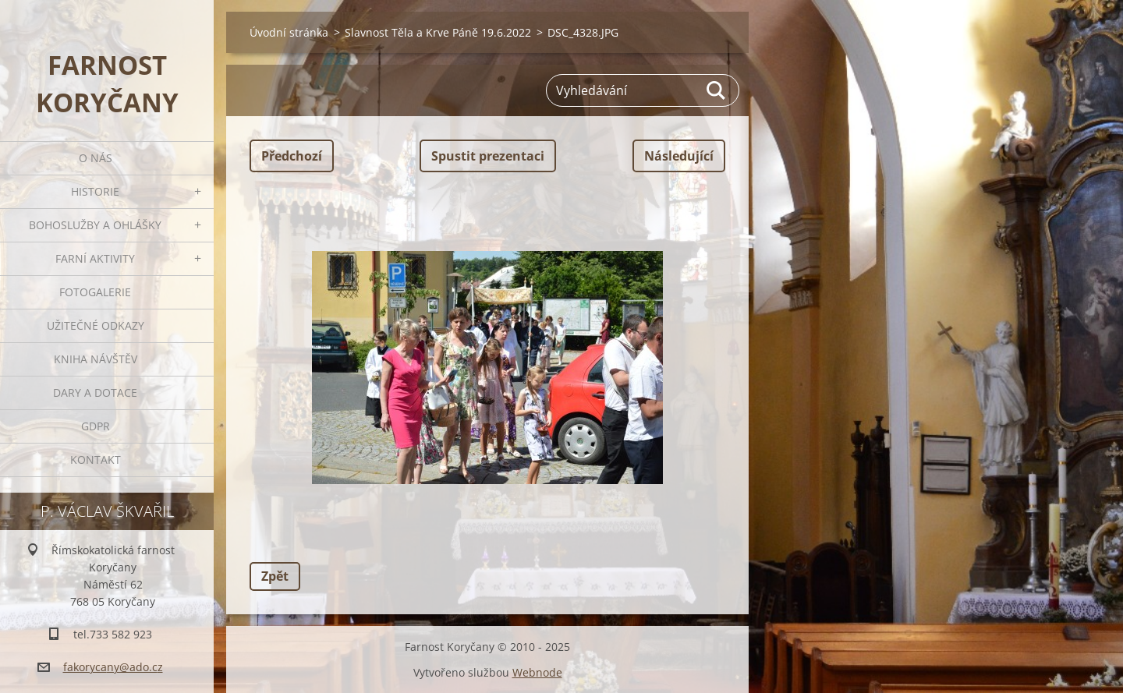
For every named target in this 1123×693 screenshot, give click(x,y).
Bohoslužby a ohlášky (95, 224)
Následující (679, 155)
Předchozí (291, 155)
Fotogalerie (95, 292)
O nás (95, 157)
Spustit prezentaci (487, 155)
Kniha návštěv (95, 359)
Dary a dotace (95, 392)
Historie (95, 191)
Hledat (717, 90)
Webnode (537, 672)
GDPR (95, 426)
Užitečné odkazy (95, 325)
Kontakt (95, 459)
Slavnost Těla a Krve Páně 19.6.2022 (438, 32)
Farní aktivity (95, 258)
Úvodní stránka (289, 32)
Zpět (275, 576)
